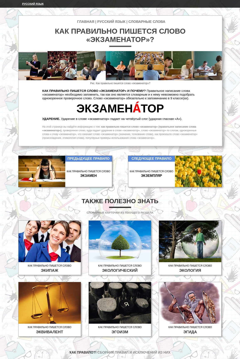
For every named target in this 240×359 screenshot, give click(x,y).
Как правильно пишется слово (49, 268)
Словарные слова (146, 22)
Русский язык (33, 3)
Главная (85, 22)
